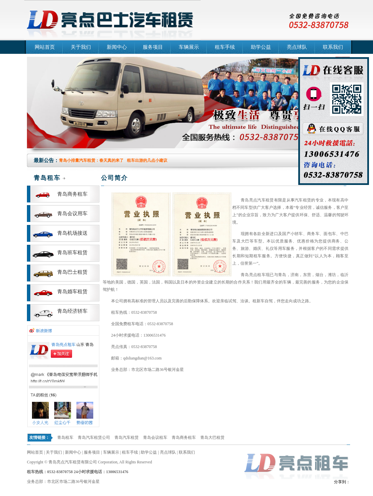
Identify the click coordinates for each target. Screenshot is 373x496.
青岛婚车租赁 (72, 291)
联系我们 (333, 47)
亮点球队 (297, 47)
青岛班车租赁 (72, 252)
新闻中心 (117, 47)
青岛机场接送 (72, 233)
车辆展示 (189, 47)
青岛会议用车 (72, 213)
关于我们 (81, 47)
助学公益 (261, 47)
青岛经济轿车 (72, 311)
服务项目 (153, 47)
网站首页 (45, 47)
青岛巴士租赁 (72, 272)
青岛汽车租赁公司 (128, 2)
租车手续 (225, 47)
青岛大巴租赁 (212, 437)
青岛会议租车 (155, 437)
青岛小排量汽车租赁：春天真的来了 (91, 160)
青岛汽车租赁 (126, 437)
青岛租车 (65, 437)
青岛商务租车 (72, 194)
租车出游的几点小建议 (147, 160)
